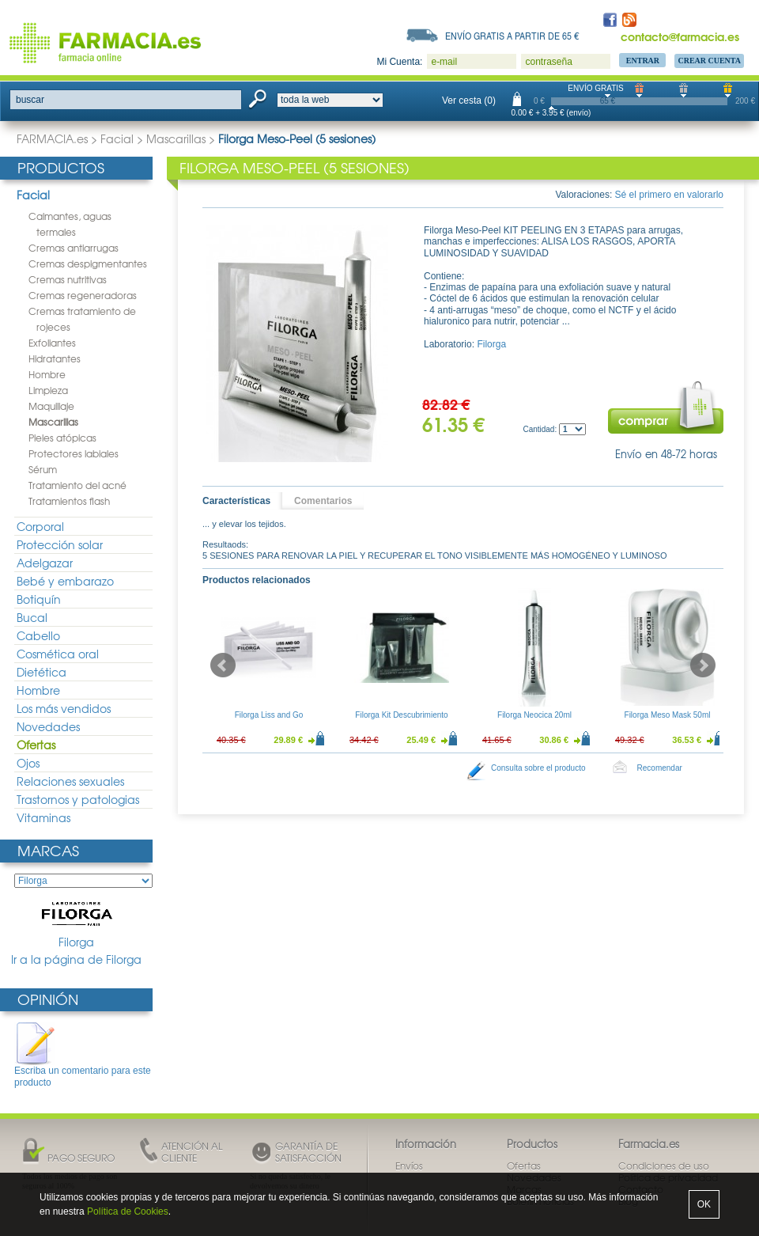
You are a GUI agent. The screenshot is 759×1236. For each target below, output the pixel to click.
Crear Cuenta (709, 60)
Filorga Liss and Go (269, 715)
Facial (117, 138)
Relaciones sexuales (70, 781)
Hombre (47, 374)
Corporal (40, 526)
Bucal (32, 617)
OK (704, 1204)
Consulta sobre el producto (538, 768)
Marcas (48, 850)
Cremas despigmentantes (87, 263)
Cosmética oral (58, 654)
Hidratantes (54, 358)
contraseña (548, 61)
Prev (223, 665)
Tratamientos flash (69, 501)
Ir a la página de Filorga (76, 959)
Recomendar (659, 768)
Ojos (28, 763)
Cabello (38, 635)
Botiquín (39, 599)
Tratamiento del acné (77, 485)
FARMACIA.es (52, 138)
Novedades (48, 726)
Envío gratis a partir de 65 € (512, 35)
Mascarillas (176, 138)
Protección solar (60, 544)
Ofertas (36, 745)
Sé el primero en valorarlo (669, 194)
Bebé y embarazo (65, 581)
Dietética (41, 672)
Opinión (47, 999)
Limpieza (48, 390)
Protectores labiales (73, 453)
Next (703, 665)
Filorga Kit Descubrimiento (401, 715)
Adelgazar (45, 563)
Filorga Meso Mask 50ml (668, 715)
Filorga (77, 924)
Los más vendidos (64, 708)
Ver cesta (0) (469, 100)
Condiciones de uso (663, 1165)
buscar (30, 99)
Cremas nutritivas (67, 279)
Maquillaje (51, 406)
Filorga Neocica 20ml (534, 715)
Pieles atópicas (62, 437)
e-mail (444, 61)
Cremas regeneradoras (82, 295)
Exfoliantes (52, 343)
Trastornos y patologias (78, 799)
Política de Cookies (127, 1211)
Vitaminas (43, 817)
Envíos (409, 1165)
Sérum (42, 469)
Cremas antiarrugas (73, 248)
